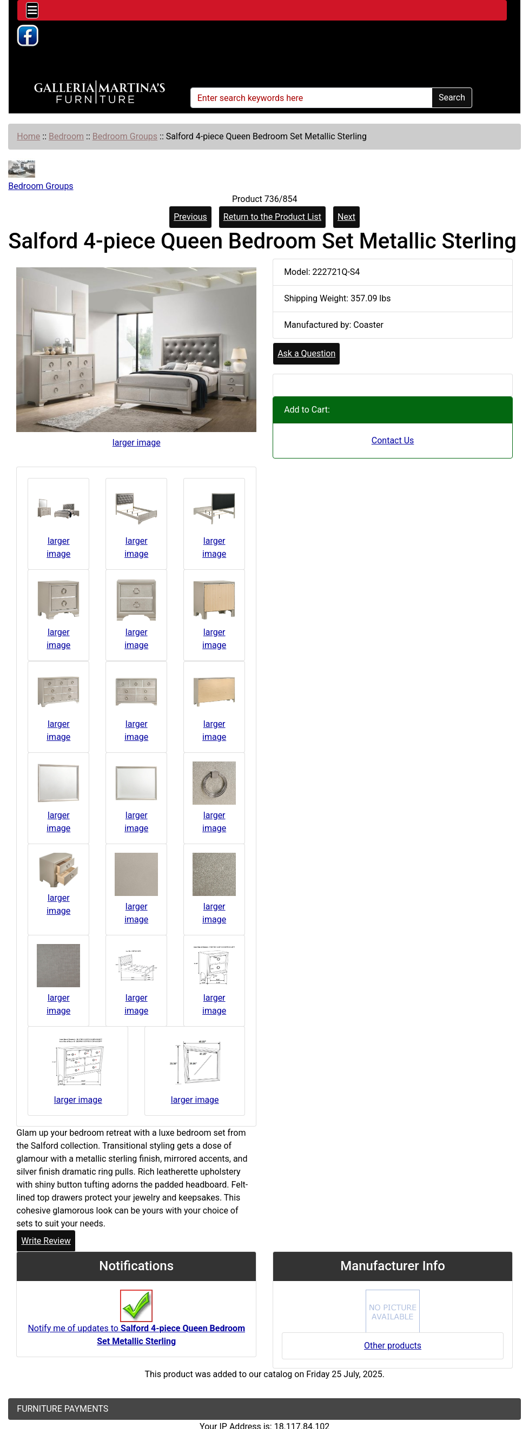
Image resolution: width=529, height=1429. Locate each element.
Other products (392, 1345)
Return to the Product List (272, 217)
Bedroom (66, 136)
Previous (190, 217)
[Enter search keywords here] (311, 97)
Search (452, 97)
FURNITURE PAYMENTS (62, 1409)
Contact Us (393, 440)
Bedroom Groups (124, 136)
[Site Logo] (99, 92)
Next (346, 217)
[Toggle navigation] (32, 10)
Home (28, 136)
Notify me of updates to (136, 1323)
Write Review (45, 1241)
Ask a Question (306, 353)
